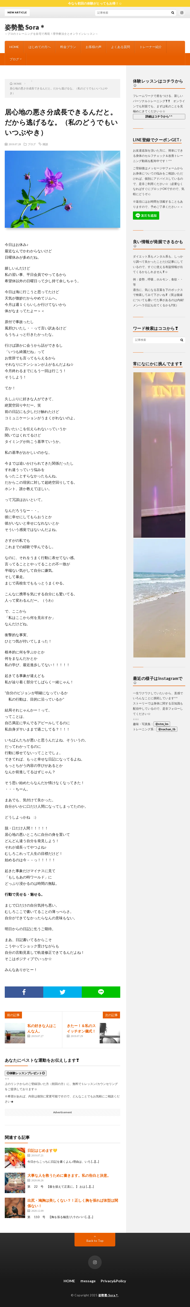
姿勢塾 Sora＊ (25, 27)
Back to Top (95, 1241)
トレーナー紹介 (150, 47)
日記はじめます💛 (42, 1150)
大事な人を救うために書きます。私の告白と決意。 (69, 1175)
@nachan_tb (167, 729)
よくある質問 (120, 47)
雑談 (45, 144)
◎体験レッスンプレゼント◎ (26, 1073)
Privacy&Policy (113, 1281)
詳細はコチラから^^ (159, 116)
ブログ (14, 59)
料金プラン (68, 47)
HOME (14, 47)
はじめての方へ (40, 47)
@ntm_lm (161, 724)
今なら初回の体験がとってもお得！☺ (95, 3)
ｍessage (88, 1281)
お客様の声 (93, 47)
